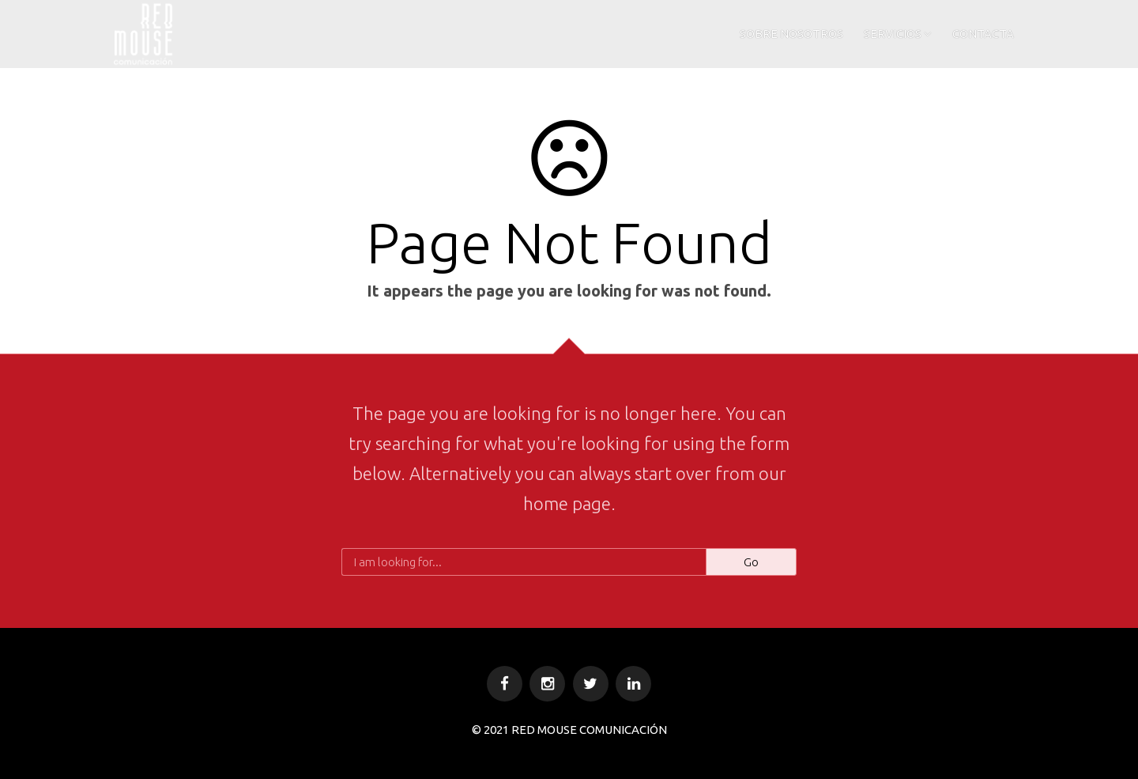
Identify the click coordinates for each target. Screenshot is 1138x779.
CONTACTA (983, 33)
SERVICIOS (892, 33)
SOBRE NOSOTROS (791, 33)
